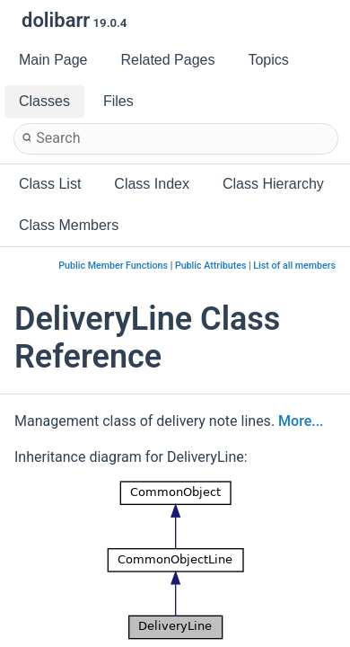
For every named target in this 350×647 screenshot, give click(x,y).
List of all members (294, 265)
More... (300, 421)
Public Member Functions (113, 265)
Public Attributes (211, 265)
